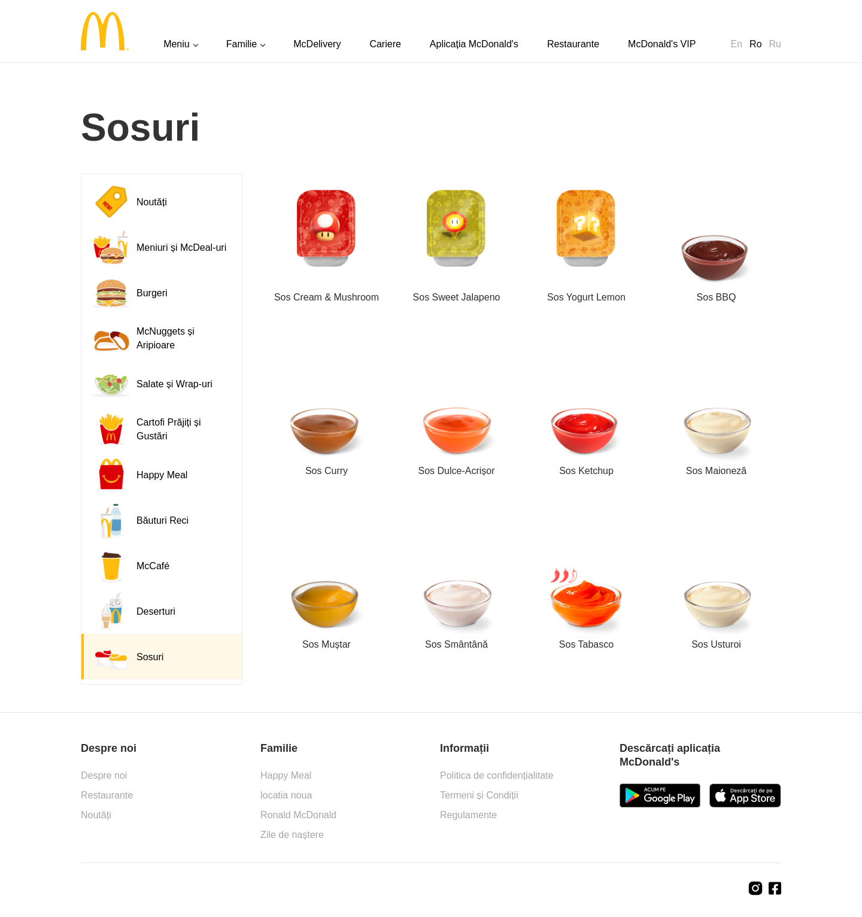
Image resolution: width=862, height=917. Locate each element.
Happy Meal (139, 474)
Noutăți (129, 201)
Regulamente (468, 815)
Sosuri (127, 656)
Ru (775, 44)
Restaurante (573, 44)
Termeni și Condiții (479, 795)
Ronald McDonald (298, 815)
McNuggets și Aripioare (143, 338)
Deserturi (133, 611)
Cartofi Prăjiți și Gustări (146, 429)
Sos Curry (326, 471)
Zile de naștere (292, 835)
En (737, 44)
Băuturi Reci (140, 520)
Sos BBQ (716, 297)
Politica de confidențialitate (496, 775)
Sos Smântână (456, 644)
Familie (241, 44)
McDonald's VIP (662, 44)
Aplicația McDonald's (474, 44)
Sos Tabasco (586, 644)
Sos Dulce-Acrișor (456, 471)
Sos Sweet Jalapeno (456, 297)
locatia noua (286, 795)
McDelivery (317, 44)
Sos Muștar (326, 644)
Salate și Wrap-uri (152, 383)
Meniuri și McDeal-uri (158, 247)
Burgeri (129, 292)
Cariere (384, 44)
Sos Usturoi (716, 644)
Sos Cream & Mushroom (326, 297)
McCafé (130, 565)
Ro (755, 44)
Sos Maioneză (716, 471)
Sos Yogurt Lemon (586, 297)
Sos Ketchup (586, 471)
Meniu (176, 44)
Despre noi (104, 775)
